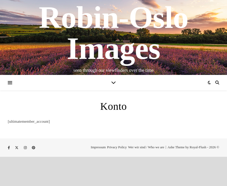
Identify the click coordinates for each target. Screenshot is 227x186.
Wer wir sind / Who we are (146, 147)
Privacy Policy (117, 147)
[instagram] (26, 148)
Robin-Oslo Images (113, 33)
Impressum (98, 147)
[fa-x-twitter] (17, 148)
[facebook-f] (9, 148)
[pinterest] (33, 148)
